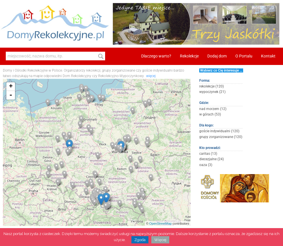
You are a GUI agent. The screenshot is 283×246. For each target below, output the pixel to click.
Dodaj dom (217, 56)
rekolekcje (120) (211, 86)
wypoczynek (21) (212, 92)
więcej (151, 76)
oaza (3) (205, 165)
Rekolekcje (189, 56)
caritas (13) (208, 154)
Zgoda (140, 240)
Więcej (160, 240)
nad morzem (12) (212, 109)
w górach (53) (210, 114)
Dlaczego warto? (156, 56)
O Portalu (243, 56)
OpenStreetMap (160, 223)
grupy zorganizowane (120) (220, 137)
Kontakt (268, 56)
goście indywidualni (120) (219, 131)
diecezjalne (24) (211, 159)
